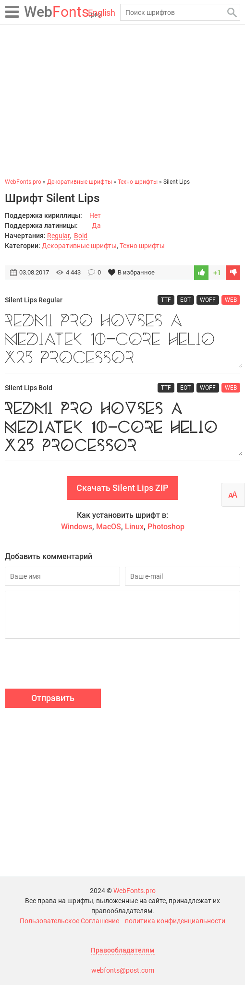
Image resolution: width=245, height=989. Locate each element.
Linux (134, 530)
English (101, 13)
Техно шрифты (142, 246)
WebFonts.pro (134, 894)
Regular (58, 235)
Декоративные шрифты (79, 246)
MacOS (108, 530)
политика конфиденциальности (175, 925)
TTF (166, 300)
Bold (80, 235)
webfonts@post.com (122, 974)
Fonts (62, 11)
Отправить (52, 702)
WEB (231, 300)
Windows (76, 530)
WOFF (208, 300)
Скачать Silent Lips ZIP (122, 492)
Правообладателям (123, 954)
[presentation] (78, 669)
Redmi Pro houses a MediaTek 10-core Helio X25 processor (122, 340)
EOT (185, 300)
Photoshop (165, 530)
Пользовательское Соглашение (69, 925)
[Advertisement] (122, 101)
